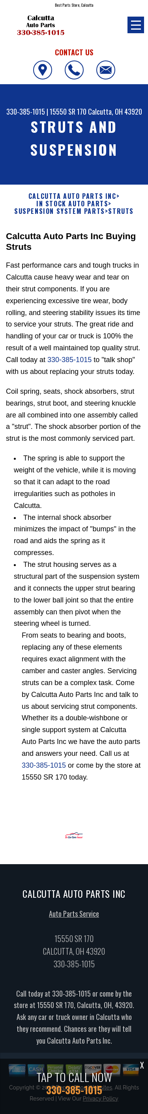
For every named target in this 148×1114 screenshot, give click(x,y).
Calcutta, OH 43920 (115, 111)
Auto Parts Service (74, 915)
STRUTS (121, 211)
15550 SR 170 (68, 111)
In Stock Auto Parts (72, 204)
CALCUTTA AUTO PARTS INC (72, 196)
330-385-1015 (25, 111)
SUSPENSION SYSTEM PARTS (59, 211)
